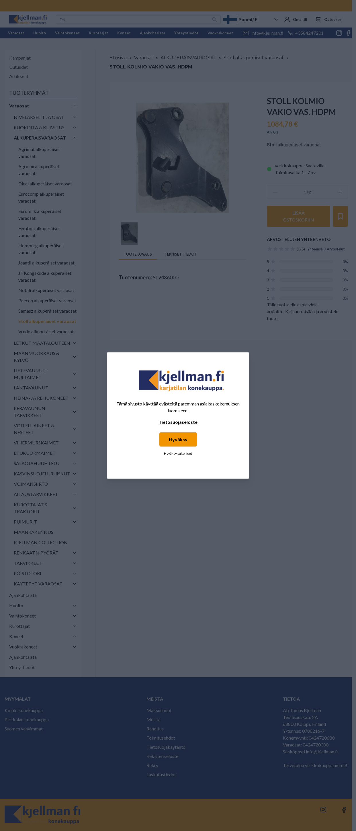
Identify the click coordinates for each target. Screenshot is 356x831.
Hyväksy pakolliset (178, 453)
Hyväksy (178, 439)
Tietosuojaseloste (178, 422)
